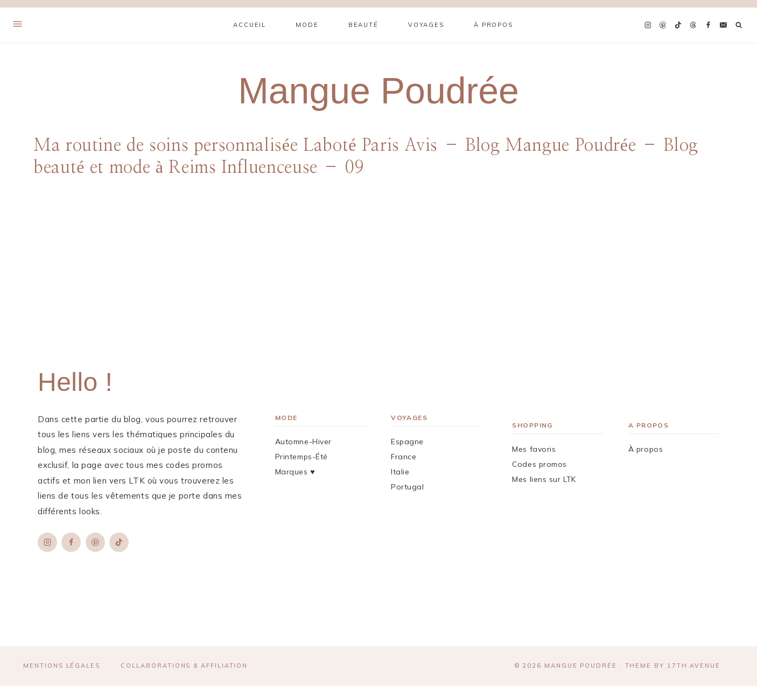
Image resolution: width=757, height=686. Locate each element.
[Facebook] (708, 25)
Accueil (249, 25)
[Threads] (693, 25)
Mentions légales (61, 665)
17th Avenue (693, 665)
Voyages (426, 25)
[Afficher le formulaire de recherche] (739, 25)
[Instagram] (648, 25)
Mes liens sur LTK (544, 479)
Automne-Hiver (303, 441)
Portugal (407, 487)
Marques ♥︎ (295, 472)
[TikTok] (678, 25)
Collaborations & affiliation (184, 665)
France (403, 456)
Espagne (407, 441)
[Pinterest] (663, 25)
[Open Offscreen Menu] (17, 25)
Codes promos (539, 464)
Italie (400, 472)
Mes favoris (534, 449)
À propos (493, 25)
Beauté (363, 25)
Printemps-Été (301, 456)
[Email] (723, 25)
